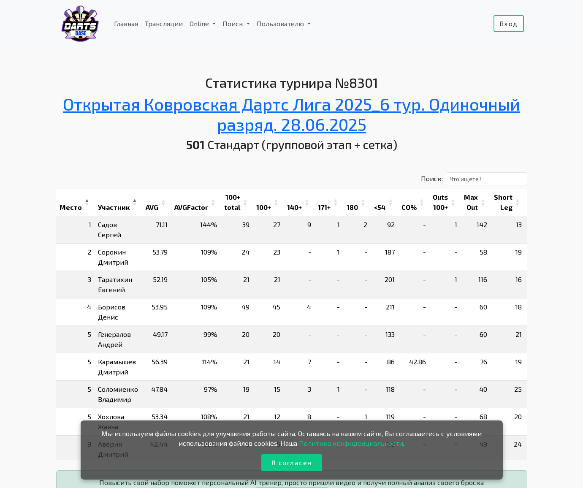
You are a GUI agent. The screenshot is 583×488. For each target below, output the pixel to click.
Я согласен (291, 462)
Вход (508, 23)
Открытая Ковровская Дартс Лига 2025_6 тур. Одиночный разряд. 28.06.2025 (291, 114)
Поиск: (432, 178)
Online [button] (200, 23)
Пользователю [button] (281, 23)
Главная (126, 23)
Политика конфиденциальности (351, 443)
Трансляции (164, 23)
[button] (86, 202)
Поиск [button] (233, 23)
